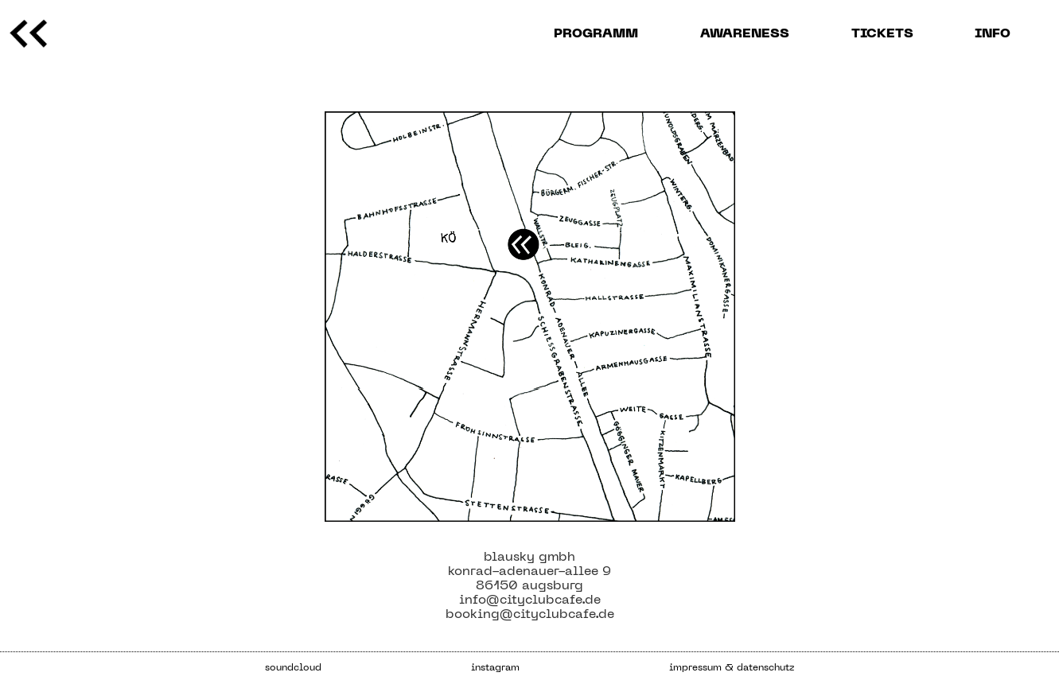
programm (596, 34)
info (992, 34)
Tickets (882, 34)
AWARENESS (744, 34)
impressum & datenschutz (731, 668)
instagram (495, 668)
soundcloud (293, 668)
